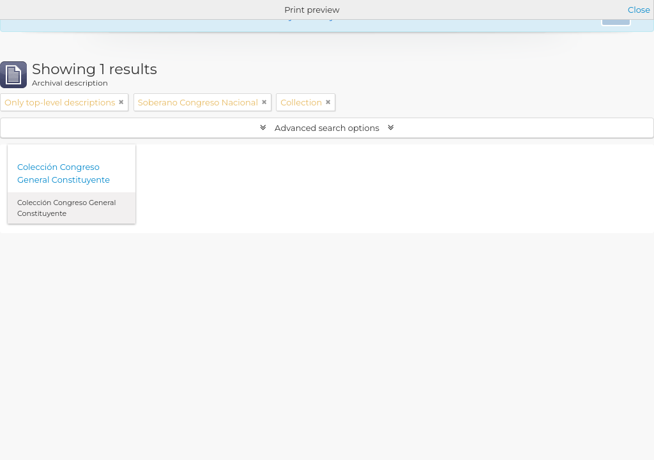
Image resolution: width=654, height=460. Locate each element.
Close (639, 9)
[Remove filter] (121, 102)
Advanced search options (327, 128)
